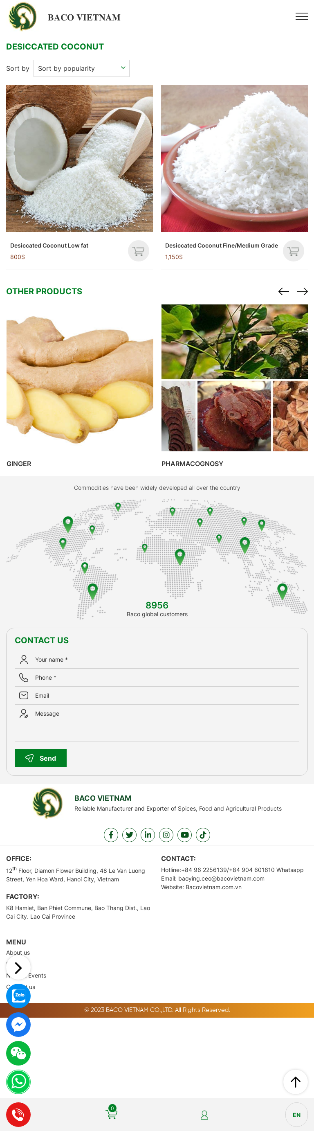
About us (18, 951)
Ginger (23, 462)
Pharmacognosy (197, 462)
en (297, 1114)
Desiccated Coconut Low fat (49, 244)
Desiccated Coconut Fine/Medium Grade (221, 244)
